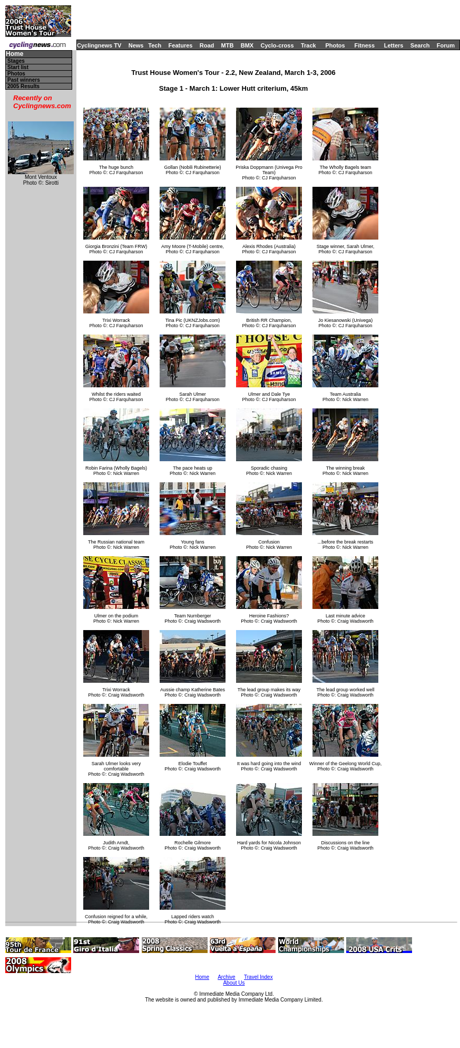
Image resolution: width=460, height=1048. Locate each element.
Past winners (23, 80)
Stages (16, 61)
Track (308, 45)
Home (14, 54)
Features (181, 45)
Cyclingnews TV (99, 45)
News (136, 45)
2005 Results (23, 86)
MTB (227, 45)
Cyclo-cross (277, 45)
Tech (154, 45)
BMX (247, 45)
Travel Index (258, 977)
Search (420, 45)
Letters (394, 45)
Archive (226, 977)
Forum (446, 45)
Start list (17, 67)
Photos (335, 45)
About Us (233, 983)
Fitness (364, 45)
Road (207, 45)
